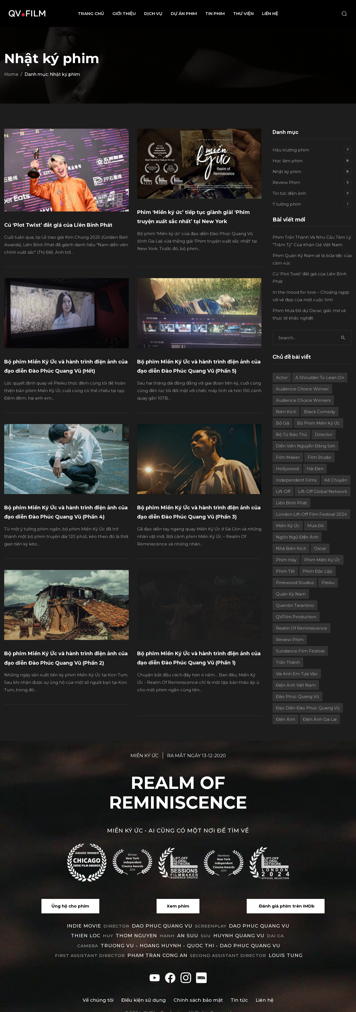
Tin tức (239, 991)
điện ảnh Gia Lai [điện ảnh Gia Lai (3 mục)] (320, 719)
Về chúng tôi (98, 991)
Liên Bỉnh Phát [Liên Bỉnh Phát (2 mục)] (291, 502)
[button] (70, 897)
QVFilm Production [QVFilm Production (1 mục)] (296, 616)
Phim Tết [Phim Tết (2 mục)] (285, 571)
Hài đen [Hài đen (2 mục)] (314, 468)
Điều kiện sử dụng (143, 991)
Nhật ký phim (287, 171)
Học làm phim (288, 160)
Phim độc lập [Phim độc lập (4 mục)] (317, 571)
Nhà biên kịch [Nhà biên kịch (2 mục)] (291, 548)
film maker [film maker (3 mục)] (288, 457)
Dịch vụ (153, 13)
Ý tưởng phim (287, 204)
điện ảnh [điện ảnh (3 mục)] (285, 719)
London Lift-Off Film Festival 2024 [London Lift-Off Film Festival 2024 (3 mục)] (311, 514)
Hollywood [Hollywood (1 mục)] (287, 468)
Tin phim (215, 13)
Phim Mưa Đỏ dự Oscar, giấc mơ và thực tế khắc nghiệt (309, 314)
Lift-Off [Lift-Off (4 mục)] (283, 491)
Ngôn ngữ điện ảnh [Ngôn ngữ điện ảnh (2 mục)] (297, 537)
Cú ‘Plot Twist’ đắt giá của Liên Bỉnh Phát (58, 225)
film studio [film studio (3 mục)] (319, 457)
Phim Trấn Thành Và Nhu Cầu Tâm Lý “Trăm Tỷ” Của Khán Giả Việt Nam (312, 241)
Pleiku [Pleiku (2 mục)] (328, 582)
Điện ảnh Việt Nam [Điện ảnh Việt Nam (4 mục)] (296, 685)
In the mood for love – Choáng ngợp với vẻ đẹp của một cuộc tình (311, 296)
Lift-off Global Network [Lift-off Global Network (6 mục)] (322, 491)
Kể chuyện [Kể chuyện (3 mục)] (335, 480)
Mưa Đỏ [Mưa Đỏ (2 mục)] (315, 525)
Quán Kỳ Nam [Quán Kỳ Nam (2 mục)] (291, 594)
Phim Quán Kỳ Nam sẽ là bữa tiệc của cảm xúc (312, 259)
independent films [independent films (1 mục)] (296, 480)
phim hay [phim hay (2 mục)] (286, 559)
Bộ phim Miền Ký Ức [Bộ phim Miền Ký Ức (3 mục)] (318, 423)
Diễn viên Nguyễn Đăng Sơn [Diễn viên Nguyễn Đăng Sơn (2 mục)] (305, 445)
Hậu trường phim (291, 150)
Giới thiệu (124, 13)
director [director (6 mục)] (323, 434)
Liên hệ (270, 13)
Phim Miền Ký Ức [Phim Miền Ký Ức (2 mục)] (322, 559)
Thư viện (243, 13)
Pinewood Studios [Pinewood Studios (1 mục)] (295, 582)
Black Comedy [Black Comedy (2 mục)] (319, 411)
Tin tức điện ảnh (289, 193)
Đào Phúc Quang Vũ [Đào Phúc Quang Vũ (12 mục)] (297, 696)
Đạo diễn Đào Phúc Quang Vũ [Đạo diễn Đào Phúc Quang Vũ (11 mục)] (308, 708)
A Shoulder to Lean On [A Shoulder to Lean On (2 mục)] (319, 377)
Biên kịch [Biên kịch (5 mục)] (286, 411)
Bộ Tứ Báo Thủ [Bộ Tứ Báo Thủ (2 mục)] (291, 434)
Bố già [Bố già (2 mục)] (282, 423)
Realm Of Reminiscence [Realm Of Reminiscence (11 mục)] (301, 628)
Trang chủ (91, 13)
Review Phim (286, 182)
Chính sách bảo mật (198, 991)
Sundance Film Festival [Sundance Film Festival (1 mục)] (300, 651)
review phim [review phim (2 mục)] (289, 639)
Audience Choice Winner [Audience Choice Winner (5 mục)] (302, 389)
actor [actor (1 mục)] (282, 377)
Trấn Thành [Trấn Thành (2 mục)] (288, 662)
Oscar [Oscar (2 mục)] (320, 548)
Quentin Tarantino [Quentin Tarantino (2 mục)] (295, 605)
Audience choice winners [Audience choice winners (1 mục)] (303, 400)
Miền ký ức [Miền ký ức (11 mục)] (288, 525)
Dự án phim (184, 13)
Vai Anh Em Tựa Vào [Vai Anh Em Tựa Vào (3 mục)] (297, 673)
